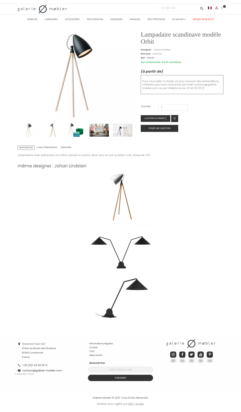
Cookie (93, 347)
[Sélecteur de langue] (210, 8)
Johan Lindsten (162, 49)
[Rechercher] (182, 8)
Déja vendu (95, 355)
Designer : (147, 50)
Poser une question (159, 128)
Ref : (143, 57)
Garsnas (157, 53)
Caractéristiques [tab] (47, 147)
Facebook (182, 355)
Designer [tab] (66, 147)
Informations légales (101, 343)
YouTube (201, 355)
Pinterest (210, 355)
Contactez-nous (24, 374)
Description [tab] (26, 147)
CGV (91, 351)
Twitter (191, 355)
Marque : (146, 54)
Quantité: (146, 106)
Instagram (173, 355)
